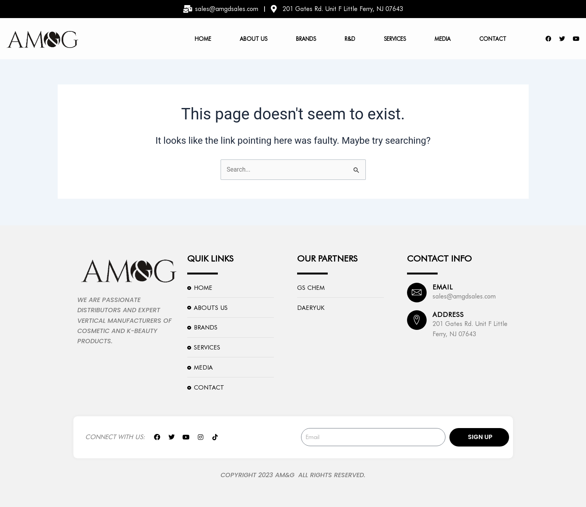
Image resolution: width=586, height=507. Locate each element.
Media (442, 39)
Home (203, 39)
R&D (350, 39)
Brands (306, 39)
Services (395, 39)
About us (253, 39)
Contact (492, 39)
